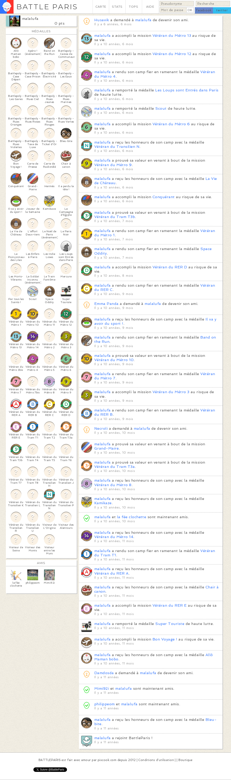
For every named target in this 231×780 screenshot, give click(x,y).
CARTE (100, 6)
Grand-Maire (106, 448)
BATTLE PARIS (47, 6)
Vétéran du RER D (169, 267)
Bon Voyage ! (164, 639)
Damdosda (104, 673)
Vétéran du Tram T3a (114, 466)
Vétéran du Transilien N (116, 146)
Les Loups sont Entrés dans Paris (186, 90)
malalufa (30, 18)
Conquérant (163, 197)
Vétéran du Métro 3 (170, 392)
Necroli (101, 428)
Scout (160, 108)
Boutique (185, 760)
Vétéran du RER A (111, 573)
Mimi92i (101, 688)
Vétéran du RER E (169, 605)
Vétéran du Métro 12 (171, 54)
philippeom (105, 704)
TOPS (133, 6)
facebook (204, 10)
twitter (222, 10)
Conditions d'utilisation (156, 760)
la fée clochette (131, 517)
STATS (117, 6)
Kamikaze (103, 503)
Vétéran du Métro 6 (171, 124)
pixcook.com (107, 760)
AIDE (150, 6)
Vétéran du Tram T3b (114, 217)
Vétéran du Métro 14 (113, 537)
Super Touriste (169, 624)
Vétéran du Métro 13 (171, 35)
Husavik (101, 20)
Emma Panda (106, 304)
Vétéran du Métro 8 (113, 485)
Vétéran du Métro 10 (114, 360)
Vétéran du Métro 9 (113, 165)
